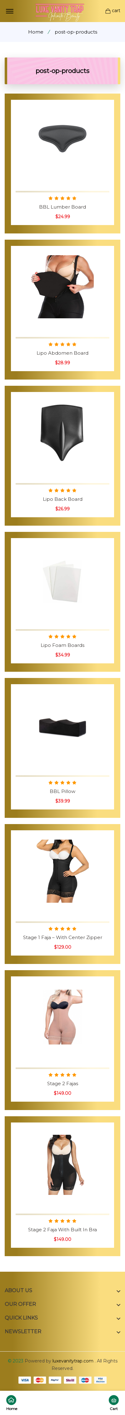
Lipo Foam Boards (62, 645)
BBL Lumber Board (62, 207)
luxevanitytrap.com (72, 1361)
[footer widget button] (62, 1290)
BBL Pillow (62, 791)
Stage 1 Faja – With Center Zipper (62, 937)
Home (35, 32)
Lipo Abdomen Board (62, 353)
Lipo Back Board (62, 499)
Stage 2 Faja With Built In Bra (62, 1230)
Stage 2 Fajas (62, 1083)
